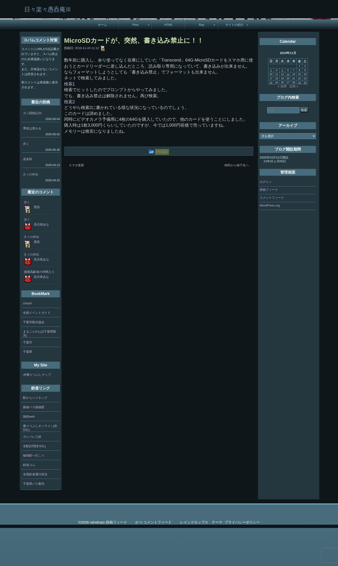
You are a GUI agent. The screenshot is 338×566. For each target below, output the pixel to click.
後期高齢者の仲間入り (39, 310)
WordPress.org (270, 243)
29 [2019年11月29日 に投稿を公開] (299, 120)
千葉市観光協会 (33, 360)
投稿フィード (269, 227)
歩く (26, 181)
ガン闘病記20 (32, 151)
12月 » (293, 124)
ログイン (266, 220)
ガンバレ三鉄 (32, 475)
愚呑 (37, 245)
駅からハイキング (35, 436)
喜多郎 (27, 197)
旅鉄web (29, 454)
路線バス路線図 (33, 445)
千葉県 (27, 390)
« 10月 (282, 124)
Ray (201, 63)
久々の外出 (30, 212)
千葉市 (27, 380)
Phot (135, 63)
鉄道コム (29, 503)
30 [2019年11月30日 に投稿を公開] (305, 120)
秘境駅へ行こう (33, 493)
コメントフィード (272, 235)
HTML (168, 63)
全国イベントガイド (36, 351)
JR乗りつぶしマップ (37, 413)
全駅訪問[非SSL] (34, 484)
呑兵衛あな (41, 262)
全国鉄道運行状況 (35, 512)
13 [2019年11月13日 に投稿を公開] (288, 112)
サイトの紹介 (234, 63)
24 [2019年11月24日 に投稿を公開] (270, 120)
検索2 (69, 139)
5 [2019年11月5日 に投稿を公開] (282, 108)
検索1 (69, 122)
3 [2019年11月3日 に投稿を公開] (271, 108)
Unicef (27, 341)
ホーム (102, 63)
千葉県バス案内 (33, 521)
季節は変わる (32, 166)
